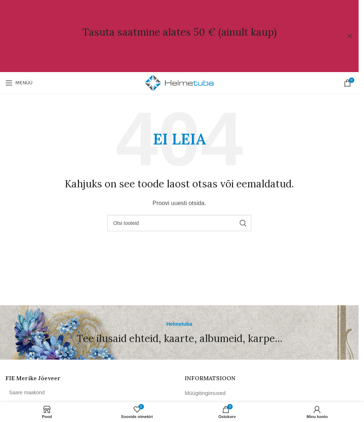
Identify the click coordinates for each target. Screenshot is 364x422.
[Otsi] (179, 223)
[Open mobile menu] (19, 83)
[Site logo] (179, 82)
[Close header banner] (350, 36)
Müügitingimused (205, 393)
